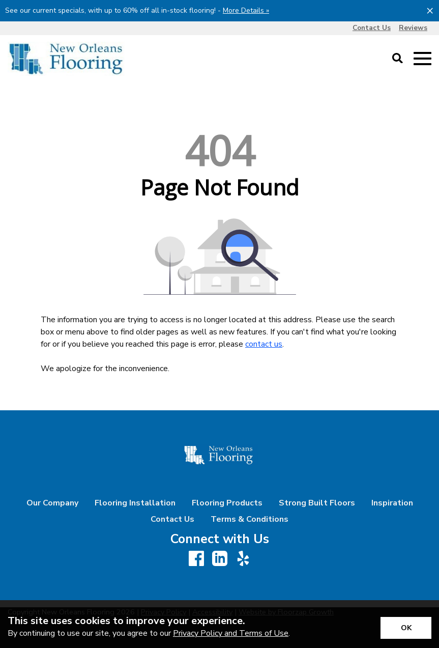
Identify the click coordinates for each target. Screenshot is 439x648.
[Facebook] (196, 559)
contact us (263, 344)
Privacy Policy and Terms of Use (230, 633)
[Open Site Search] (397, 59)
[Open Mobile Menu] (422, 59)
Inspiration (392, 503)
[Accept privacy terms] (406, 628)
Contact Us (172, 519)
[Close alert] (429, 10)
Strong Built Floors (317, 503)
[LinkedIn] (219, 559)
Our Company (52, 503)
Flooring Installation (135, 503)
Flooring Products (227, 503)
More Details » (246, 10)
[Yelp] (243, 559)
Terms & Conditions (249, 519)
